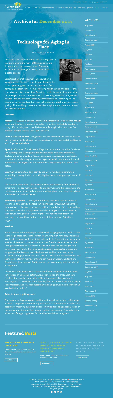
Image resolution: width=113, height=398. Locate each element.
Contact (104, 8)
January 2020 (90, 117)
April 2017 (89, 242)
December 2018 (91, 155)
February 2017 (90, 252)
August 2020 (90, 97)
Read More (11, 360)
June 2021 (88, 54)
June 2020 (89, 102)
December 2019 (91, 122)
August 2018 (90, 165)
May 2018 (88, 180)
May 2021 (88, 59)
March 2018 (89, 189)
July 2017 (88, 228)
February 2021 (90, 68)
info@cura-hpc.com (80, 2)
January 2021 (90, 73)
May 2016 (88, 276)
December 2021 (91, 35)
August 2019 (90, 136)
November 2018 (91, 160)
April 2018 (89, 184)
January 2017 (90, 257)
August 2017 (89, 223)
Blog (97, 8)
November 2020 (91, 83)
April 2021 (89, 64)
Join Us (90, 8)
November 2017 (91, 209)
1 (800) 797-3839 (93, 2)
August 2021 (90, 44)
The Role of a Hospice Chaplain (19, 344)
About (34, 8)
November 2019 (91, 126)
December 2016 (91, 262)
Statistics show (12, 78)
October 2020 (90, 88)
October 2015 (90, 310)
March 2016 (89, 286)
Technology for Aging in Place (43, 44)
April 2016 (89, 281)
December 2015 (91, 300)
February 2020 (90, 112)
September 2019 (91, 131)
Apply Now (103, 2)
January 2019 (90, 151)
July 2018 (88, 170)
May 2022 (89, 25)
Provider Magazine (39, 149)
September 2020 (91, 93)
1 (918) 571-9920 (75, 386)
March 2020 (89, 107)
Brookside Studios (77, 379)
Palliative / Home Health (66, 8)
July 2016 (88, 271)
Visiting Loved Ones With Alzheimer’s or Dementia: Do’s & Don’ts (90, 347)
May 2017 (88, 237)
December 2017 (91, 204)
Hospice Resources (46, 8)
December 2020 (91, 78)
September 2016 (91, 266)
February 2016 (90, 291)
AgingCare (68, 217)
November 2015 (91, 305)
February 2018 (90, 194)
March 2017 (89, 247)
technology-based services (18, 235)
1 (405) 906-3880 (76, 384)
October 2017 (90, 213)
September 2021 (91, 40)
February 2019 (90, 146)
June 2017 (88, 233)
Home (27, 8)
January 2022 (90, 30)
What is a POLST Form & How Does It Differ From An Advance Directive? (56, 347)
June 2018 (88, 175)
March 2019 (89, 141)
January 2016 (90, 295)
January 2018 (90, 199)
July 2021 (88, 49)
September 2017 (91, 218)
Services (82, 8)
